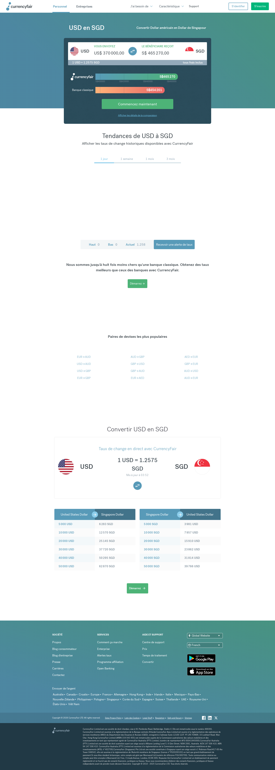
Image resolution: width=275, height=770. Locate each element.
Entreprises (84, 6)
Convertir (148, 662)
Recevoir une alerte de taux (174, 244)
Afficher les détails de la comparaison (137, 115)
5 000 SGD (151, 524)
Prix (144, 649)
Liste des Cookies (132, 718)
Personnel (60, 6)
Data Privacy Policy (113, 718)
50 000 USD (66, 566)
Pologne (99, 699)
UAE (183, 699)
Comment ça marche (109, 642)
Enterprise (103, 649)
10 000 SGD (151, 532)
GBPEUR (191, 364)
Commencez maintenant (137, 104)
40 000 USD (66, 558)
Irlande (158, 694)
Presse (56, 662)
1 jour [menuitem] (104, 159)
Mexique (179, 694)
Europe (95, 694)
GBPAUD (138, 371)
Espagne (147, 699)
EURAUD (84, 357)
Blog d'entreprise (62, 655)
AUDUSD (191, 371)
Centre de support (153, 642)
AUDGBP (138, 357)
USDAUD (84, 364)
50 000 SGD (151, 566)
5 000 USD (65, 524)
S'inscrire (260, 6)
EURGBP (84, 378)
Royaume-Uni (197, 699)
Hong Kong (136, 694)
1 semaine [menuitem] (126, 159)
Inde (148, 694)
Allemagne (120, 694)
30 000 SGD (151, 549)
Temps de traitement (154, 655)
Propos (56, 642)
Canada (71, 694)
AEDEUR (191, 357)
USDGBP (84, 371)
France (106, 694)
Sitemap (188, 718)
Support (194, 6)
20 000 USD (66, 541)
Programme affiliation (110, 662)
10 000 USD (66, 532)
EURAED (137, 378)
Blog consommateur (64, 649)
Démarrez (137, 283)
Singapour (113, 699)
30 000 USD (66, 549)
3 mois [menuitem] (170, 159)
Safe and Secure (174, 718)
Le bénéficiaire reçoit (158, 46)
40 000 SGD (151, 558)
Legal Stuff (147, 718)
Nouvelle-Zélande (63, 699)
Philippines (84, 699)
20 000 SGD (151, 541)
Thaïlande (172, 699)
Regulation (160, 718)
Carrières (57, 668)
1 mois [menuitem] (150, 159)
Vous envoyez (104, 46)
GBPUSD (138, 364)
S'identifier (238, 6)
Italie (168, 694)
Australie (58, 694)
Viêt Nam (73, 704)
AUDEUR (191, 378)
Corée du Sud (130, 699)
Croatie (83, 694)
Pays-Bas (193, 694)
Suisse (159, 699)
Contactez (58, 675)
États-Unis (59, 704)
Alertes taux (104, 655)
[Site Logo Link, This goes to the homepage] (28, 6)
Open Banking (105, 668)
